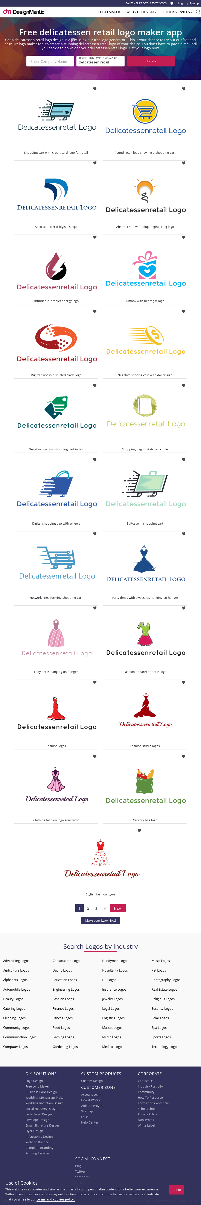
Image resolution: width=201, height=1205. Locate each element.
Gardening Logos (65, 1046)
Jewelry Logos (112, 998)
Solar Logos (160, 1017)
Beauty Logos (13, 998)
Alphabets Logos (15, 979)
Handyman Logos (115, 960)
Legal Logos (111, 1008)
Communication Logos (20, 1036)
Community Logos (16, 1027)
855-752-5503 (158, 3)
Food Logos (61, 1027)
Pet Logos (159, 970)
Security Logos (162, 1008)
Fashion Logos (63, 998)
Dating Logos (62, 970)
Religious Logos (163, 998)
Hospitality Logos (115, 970)
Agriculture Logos (16, 970)
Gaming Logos (63, 1036)
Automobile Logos (16, 989)
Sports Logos (161, 1036)
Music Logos (161, 960)
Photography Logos (166, 979)
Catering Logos (14, 1008)
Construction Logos (67, 960)
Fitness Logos (63, 1017)
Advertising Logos (16, 960)
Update (150, 61)
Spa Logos (159, 1027)
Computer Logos (15, 1046)
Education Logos (65, 979)
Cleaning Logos (14, 1017)
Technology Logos (165, 1046)
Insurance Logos (114, 989)
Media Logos (111, 1036)
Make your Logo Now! (100, 920)
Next (118, 908)
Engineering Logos (66, 989)
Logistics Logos (113, 1017)
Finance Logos (63, 1008)
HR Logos (109, 979)
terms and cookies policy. (56, 1199)
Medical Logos (112, 1046)
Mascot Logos (112, 1027)
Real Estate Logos (164, 989)
